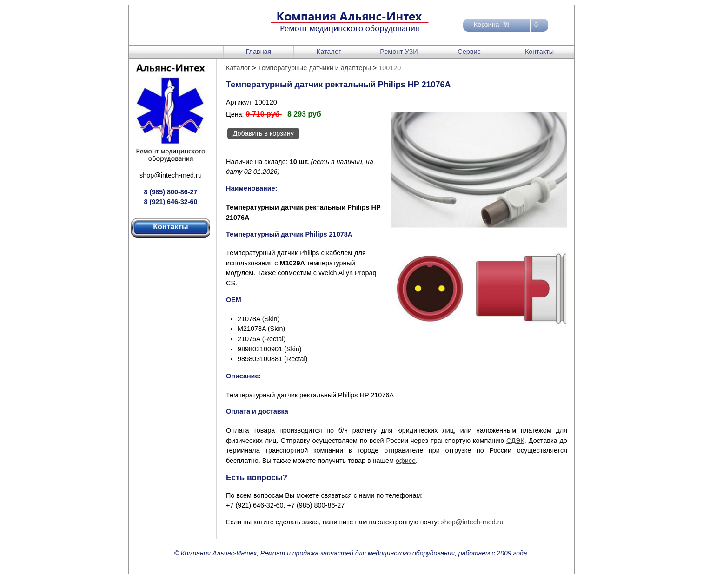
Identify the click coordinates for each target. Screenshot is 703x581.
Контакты (539, 51)
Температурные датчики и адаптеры (314, 68)
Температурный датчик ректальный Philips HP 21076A (310, 395)
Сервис (469, 51)
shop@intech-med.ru (170, 175)
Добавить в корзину (263, 133)
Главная (259, 51)
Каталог (329, 51)
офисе (406, 460)
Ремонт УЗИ (399, 51)
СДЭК (515, 440)
